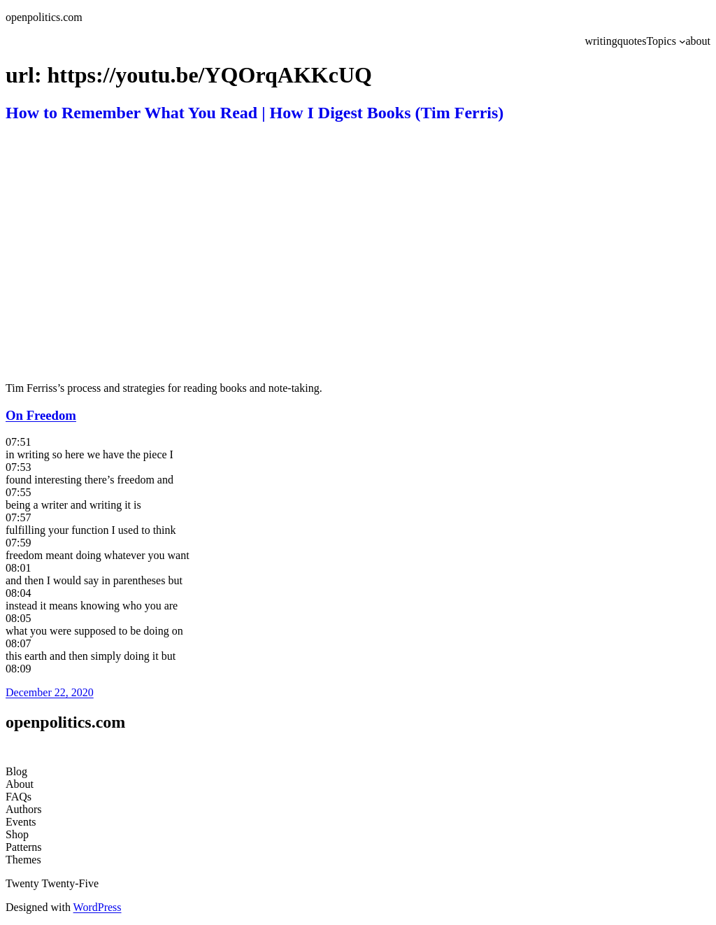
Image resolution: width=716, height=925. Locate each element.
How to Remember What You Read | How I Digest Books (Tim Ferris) (254, 113)
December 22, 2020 (50, 692)
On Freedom (41, 415)
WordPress (97, 907)
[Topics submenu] (682, 41)
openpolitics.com (44, 17)
